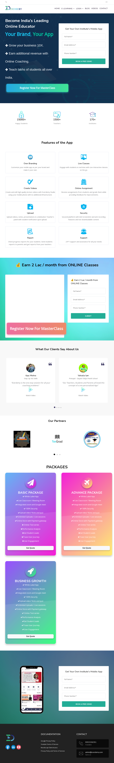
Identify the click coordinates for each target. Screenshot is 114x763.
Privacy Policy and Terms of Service (53, 751)
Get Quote (30, 548)
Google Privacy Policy (48, 741)
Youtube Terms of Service (49, 744)
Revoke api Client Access (49, 747)
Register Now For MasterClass (42, 88)
